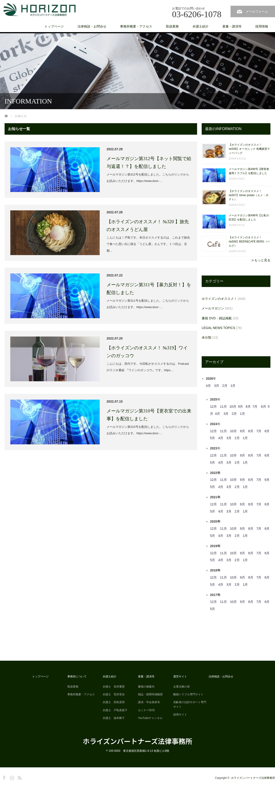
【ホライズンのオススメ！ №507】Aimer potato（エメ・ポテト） (248, 195)
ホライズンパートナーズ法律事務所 (137, 741)
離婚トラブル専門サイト (188, 694)
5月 (212, 438)
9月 (240, 406)
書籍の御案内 (146, 686)
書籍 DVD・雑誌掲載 (217, 318)
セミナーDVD (146, 710)
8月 (248, 406)
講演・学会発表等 (149, 702)
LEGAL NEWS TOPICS (218, 328)
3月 (216, 385)
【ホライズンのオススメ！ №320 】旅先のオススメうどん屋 (148, 225)
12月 (213, 406)
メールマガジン (213, 308)
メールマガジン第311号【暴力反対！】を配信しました (149, 288)
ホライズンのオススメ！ (219, 299)
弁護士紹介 (200, 26)
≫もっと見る (260, 260)
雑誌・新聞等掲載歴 (150, 694)
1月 (233, 385)
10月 (232, 406)
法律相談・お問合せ (91, 26)
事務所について (77, 676)
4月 (208, 385)
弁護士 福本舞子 (114, 718)
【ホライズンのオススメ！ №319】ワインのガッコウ (147, 351)
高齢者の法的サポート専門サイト (189, 704)
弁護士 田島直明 (114, 702)
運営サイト (180, 676)
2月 (224, 385)
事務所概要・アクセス (136, 26)
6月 (263, 406)
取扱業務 (172, 26)
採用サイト (180, 714)
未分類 (206, 337)
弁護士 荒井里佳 (114, 694)
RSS (19, 777)
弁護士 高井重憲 (114, 686)
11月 (223, 406)
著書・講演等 (232, 26)
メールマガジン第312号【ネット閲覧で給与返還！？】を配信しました (149, 162)
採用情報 (261, 26)
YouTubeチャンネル (150, 718)
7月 (255, 406)
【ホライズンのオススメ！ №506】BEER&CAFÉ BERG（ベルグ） (249, 241)
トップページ (54, 26)
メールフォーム (257, 11)
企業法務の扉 (181, 686)
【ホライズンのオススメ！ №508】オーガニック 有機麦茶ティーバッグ (249, 149)
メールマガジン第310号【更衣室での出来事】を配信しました (149, 414)
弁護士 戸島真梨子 (115, 710)
